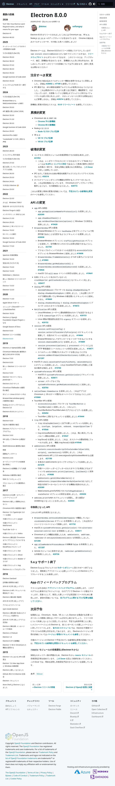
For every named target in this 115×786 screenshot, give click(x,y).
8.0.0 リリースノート (66, 104)
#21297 (41, 358)
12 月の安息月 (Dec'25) (11, 53)
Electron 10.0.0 (8, 313)
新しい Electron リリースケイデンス (14, 280)
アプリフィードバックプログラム (61, 588)
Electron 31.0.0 (8, 119)
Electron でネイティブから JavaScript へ (12, 378)
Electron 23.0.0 (8, 189)
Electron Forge (55, 705)
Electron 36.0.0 (8, 69)
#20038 (41, 237)
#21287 (41, 547)
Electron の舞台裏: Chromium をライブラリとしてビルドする (14, 538)
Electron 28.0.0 (8, 151)
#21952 (37, 158)
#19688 (50, 474)
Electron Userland (9, 578)
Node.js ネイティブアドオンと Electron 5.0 (14, 406)
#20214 (60, 99)
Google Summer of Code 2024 (14, 127)
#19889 (82, 342)
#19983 (45, 260)
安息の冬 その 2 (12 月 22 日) (13, 206)
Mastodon (75, 724)
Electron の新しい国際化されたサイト (14, 502)
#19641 (89, 273)
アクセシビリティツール (11, 605)
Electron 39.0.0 (8, 57)
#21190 (49, 458)
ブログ (36, 4)
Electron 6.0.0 (8, 362)
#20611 (54, 377)
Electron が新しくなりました (13, 670)
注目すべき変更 (105, 15)
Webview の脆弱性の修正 (12, 475)
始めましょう (10, 705)
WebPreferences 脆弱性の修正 (14, 446)
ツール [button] (44, 4)
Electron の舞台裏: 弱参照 (12, 597)
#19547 (65, 436)
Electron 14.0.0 (8, 271)
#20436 (83, 494)
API (30, 4)
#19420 (54, 224)
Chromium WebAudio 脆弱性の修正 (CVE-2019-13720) (14, 353)
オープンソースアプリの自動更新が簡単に (14, 463)
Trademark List (11, 755)
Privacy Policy (46, 772)
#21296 (37, 541)
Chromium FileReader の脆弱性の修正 (14, 388)
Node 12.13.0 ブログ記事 (48, 131)
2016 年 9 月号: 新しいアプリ (13, 586)
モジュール (83, 655)
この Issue (88, 167)
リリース (70, 4)
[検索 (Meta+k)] (105, 4)
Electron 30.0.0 (8, 123)
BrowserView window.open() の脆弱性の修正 (13, 399)
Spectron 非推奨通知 (10, 255)
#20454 (45, 413)
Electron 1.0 (7, 637)
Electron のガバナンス (11, 383)
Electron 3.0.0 (8, 435)
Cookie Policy (16, 778)
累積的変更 (103, 18)
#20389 (41, 487)
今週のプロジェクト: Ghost (12, 555)
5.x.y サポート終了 (106, 33)
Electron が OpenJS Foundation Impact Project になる (14, 320)
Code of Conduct (20, 775)
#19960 (37, 397)
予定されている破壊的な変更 (80, 191)
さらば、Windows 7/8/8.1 (12, 202)
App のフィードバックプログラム (105, 38)
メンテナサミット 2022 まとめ (14, 214)
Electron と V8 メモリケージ (13, 226)
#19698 (80, 253)
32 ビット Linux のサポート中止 (14, 394)
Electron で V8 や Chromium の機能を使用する (14, 646)
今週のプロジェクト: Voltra (12, 533)
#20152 (45, 322)
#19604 (79, 335)
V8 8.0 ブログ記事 (45, 141)
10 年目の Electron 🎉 (11, 185)
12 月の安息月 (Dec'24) (11, 97)
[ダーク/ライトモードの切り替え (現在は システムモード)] (94, 4)
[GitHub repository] (90, 4)
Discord (74, 713)
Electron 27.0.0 (8, 163)
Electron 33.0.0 (8, 107)
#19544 (45, 429)
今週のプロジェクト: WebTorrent (10, 524)
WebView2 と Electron (11, 275)
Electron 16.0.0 (8, 259)
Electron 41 (7, 33)
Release (40, 674)
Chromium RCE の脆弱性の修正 (14, 508)
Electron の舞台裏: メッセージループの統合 (14, 627)
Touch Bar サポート (10, 529)
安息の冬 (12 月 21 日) (11, 263)
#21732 (72, 524)
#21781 (49, 247)
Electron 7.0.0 (8, 358)
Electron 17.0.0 (8, 246)
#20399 (41, 214)
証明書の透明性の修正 (11, 582)
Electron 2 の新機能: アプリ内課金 (14, 469)
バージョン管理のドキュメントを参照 (62, 634)
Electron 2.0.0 (8, 458)
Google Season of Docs (11, 327)
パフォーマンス (33, 705)
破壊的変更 (103, 21)
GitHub (96, 705)
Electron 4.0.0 (8, 421)
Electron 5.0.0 (8, 373)
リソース (73, 709)
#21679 (41, 465)
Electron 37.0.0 (8, 65)
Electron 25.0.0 (8, 177)
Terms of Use (33, 772)
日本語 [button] (81, 4)
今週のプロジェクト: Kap (12, 565)
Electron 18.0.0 (8, 238)
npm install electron (10, 609)
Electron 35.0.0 (8, 73)
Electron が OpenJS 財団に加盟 (14, 348)
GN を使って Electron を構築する (14, 440)
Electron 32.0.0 (8, 115)
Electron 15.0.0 (8, 267)
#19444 (81, 416)
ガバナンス (74, 705)
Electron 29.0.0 (8, 131)
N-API (48, 164)
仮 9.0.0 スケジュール (62, 628)
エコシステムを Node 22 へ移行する (14, 86)
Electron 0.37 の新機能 (11, 641)
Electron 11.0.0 (8, 299)
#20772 (74, 186)
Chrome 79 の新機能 (46, 121)
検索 (4, 450)
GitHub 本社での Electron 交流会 (14, 675)
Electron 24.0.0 (8, 181)
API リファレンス (12, 709)
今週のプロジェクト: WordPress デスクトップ (12, 545)
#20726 (56, 554)
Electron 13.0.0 (8, 286)
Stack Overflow (77, 727)
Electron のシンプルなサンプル (14, 569)
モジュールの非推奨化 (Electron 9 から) (106, 49)
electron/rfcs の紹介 (10, 135)
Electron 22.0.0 (8, 198)
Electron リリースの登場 (12, 335)
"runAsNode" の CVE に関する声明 (14, 140)
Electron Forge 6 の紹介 (11, 210)
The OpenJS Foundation (15, 772)
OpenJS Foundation (22, 743)
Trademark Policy (46, 752)
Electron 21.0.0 (8, 218)
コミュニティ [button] (55, 4)
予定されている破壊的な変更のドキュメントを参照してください (60, 643)
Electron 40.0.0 (8, 37)
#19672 (76, 306)
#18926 (41, 270)
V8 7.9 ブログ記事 (45, 138)
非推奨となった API (105, 29)
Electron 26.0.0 (8, 173)
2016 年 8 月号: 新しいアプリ (13, 601)
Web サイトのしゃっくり (12, 479)
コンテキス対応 (60, 164)
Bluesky (74, 716)
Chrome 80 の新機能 (46, 125)
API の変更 (103, 24)
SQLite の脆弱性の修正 (11, 425)
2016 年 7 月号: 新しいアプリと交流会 (14, 621)
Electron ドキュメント (11, 681)
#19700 (58, 368)
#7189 (58, 83)
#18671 (90, 348)
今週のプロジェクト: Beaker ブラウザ (14, 560)
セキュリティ (32, 709)
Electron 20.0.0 (8, 222)
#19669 (49, 299)
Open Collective (99, 709)
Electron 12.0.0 (8, 290)
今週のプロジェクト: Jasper (13, 519)
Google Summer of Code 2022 (14, 242)
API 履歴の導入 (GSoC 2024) (13, 111)
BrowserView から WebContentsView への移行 (13, 102)
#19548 (78, 442)
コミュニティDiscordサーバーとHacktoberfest (13, 308)
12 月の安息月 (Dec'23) (11, 159)
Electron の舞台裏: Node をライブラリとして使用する (14, 614)
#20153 (83, 315)
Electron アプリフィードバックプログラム (14, 429)
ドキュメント (22, 4)
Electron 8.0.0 (8, 339)
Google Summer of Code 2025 (14, 77)
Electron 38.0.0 (8, 61)
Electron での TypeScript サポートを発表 (14, 513)
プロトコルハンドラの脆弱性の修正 (14, 484)
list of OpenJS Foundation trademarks (21, 758)
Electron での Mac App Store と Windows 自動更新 (13, 664)
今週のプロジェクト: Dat (12, 551)
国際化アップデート (10, 454)
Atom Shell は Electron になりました (14, 686)
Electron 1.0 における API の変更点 (14, 658)
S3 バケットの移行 (9, 234)
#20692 (49, 83)
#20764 (45, 387)
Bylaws (8, 775)
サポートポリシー (64, 567)
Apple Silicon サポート (11, 303)
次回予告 (102, 42)
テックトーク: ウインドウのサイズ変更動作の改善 (14, 47)
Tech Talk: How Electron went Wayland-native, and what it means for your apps (14, 26)
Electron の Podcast (10, 633)
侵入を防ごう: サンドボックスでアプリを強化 (14, 168)
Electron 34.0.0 (8, 81)
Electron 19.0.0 (8, 230)
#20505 (71, 501)
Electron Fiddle (55, 709)
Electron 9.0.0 (8, 331)
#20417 (41, 283)
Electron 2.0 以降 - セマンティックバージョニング (14, 496)
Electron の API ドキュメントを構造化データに (14, 591)
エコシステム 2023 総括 (11, 155)
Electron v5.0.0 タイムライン (13, 411)
